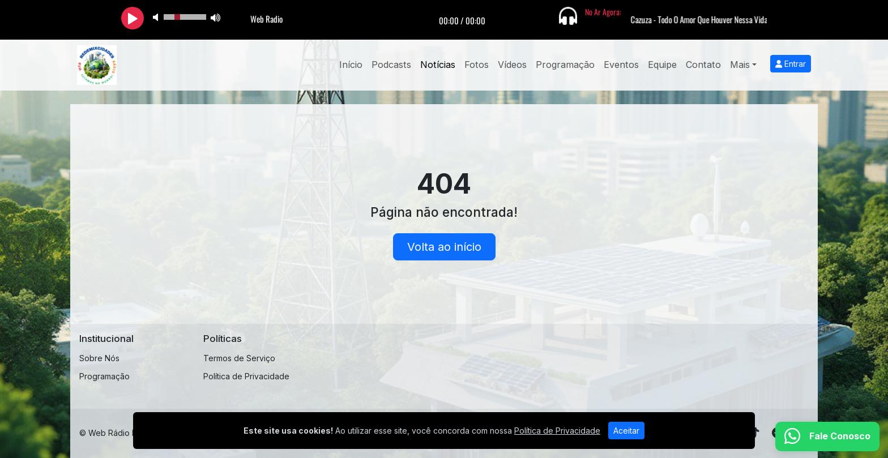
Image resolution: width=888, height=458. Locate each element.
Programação (565, 64)
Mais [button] (740, 64)
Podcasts (391, 64)
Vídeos (512, 64)
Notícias (437, 64)
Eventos (621, 64)
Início (350, 64)
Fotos (476, 64)
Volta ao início (444, 247)
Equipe (662, 64)
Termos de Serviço (239, 358)
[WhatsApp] (827, 436)
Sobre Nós (99, 358)
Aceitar (626, 430)
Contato (703, 64)
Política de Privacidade (246, 376)
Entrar (790, 64)
